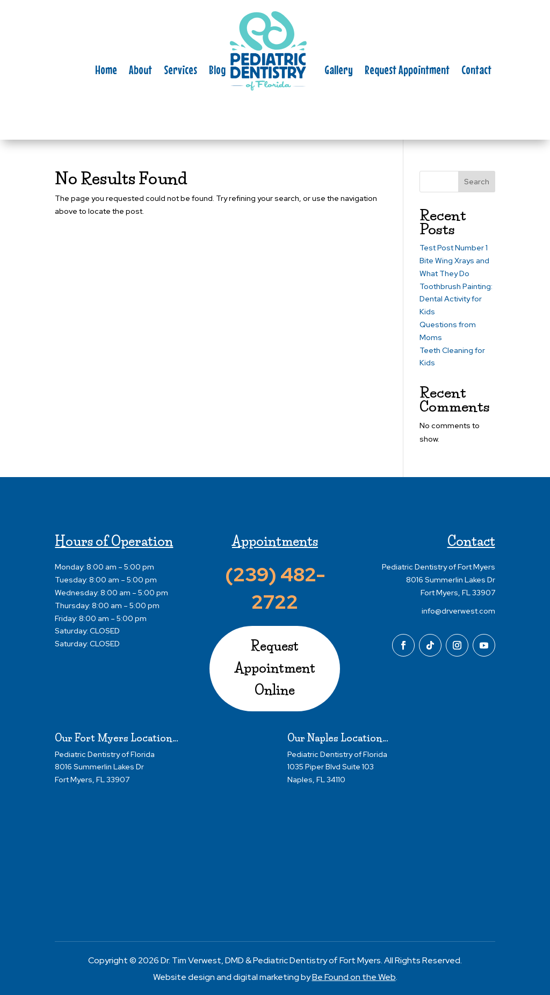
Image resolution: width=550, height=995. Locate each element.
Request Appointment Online (275, 668)
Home (106, 71)
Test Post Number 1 (453, 248)
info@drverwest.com (458, 611)
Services (180, 71)
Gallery (338, 71)
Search (476, 181)
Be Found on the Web (354, 977)
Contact (476, 71)
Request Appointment (407, 71)
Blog (217, 71)
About (140, 71)
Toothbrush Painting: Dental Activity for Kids (456, 299)
